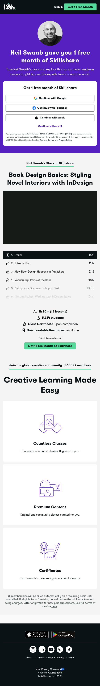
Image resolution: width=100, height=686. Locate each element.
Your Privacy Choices (50, 669)
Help (50, 657)
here (54, 606)
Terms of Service (47, 134)
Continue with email (50, 126)
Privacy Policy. (65, 140)
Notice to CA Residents (50, 672)
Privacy (60, 657)
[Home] (9, 7)
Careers (40, 657)
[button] (80, 6)
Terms (71, 657)
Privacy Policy (65, 134)
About (29, 657)
